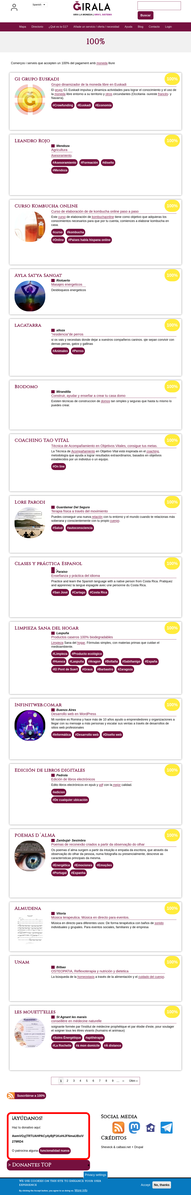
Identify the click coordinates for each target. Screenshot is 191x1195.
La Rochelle (63, 1046)
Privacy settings (95, 1175)
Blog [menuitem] (140, 26)
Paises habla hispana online (90, 240)
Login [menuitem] (168, 26)
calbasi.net (124, 1148)
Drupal (139, 1148)
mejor (117, 785)
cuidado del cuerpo (152, 978)
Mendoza (60, 170)
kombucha (99, 217)
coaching (153, 451)
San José (61, 593)
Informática (62, 735)
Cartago (80, 593)
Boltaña (112, 662)
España (152, 662)
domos (105, 401)
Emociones (84, 866)
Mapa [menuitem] (22, 26)
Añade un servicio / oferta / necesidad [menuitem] (96, 26)
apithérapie (95, 1038)
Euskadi (85, 105)
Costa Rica (100, 593)
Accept (145, 1185)
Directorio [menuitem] (37, 26)
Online (59, 240)
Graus (88, 670)
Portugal (60, 873)
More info (81, 1191)
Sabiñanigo (133, 662)
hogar (81, 643)
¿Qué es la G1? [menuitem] (58, 26)
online (110, 217)
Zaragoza (126, 670)
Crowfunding (63, 105)
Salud (58, 528)
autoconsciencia (81, 528)
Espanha (79, 873)
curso (62, 217)
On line (59, 467)
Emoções (105, 866)
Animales (61, 351)
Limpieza (57, 643)
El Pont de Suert (66, 670)
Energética (62, 866)
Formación (90, 162)
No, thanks (161, 1185)
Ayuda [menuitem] (128, 26)
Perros (79, 351)
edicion (59, 793)
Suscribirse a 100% (31, 1097)
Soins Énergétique (67, 1038)
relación (97, 517)
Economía (104, 105)
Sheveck (107, 1148)
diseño (109, 162)
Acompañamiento (83, 451)
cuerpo (114, 521)
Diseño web (113, 735)
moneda (102, 63)
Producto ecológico (88, 654)
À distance (114, 1046)
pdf (101, 785)
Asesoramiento (61, 155)
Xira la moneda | (92, 14)
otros (109, 94)
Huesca (59, 662)
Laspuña (77, 662)
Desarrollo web (88, 735)
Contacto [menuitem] (154, 26)
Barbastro (106, 670)
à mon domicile (89, 1046)
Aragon (95, 662)
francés (163, 94)
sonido (159, 924)
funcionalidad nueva (55, 1152)
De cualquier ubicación (71, 800)
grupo (59, 90)
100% (172, 78)
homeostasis (86, 978)
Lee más (102, 118)
